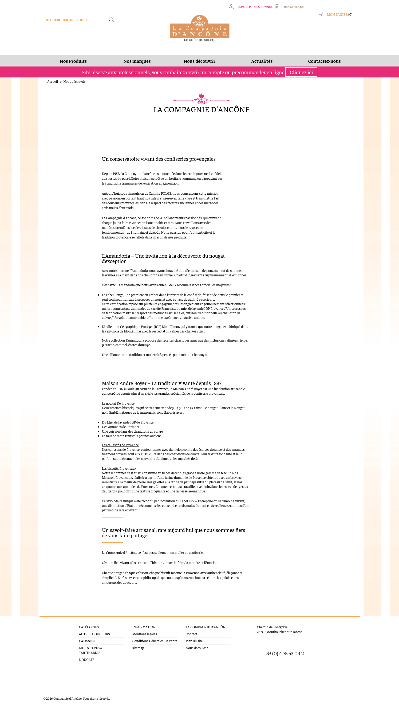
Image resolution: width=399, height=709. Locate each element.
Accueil (53, 81)
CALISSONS (88, 641)
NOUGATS (86, 659)
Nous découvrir (197, 647)
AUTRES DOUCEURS (94, 634)
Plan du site (194, 641)
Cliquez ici (301, 72)
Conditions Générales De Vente (154, 641)
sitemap (138, 647)
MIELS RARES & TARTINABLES (90, 650)
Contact (191, 634)
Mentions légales (144, 634)
